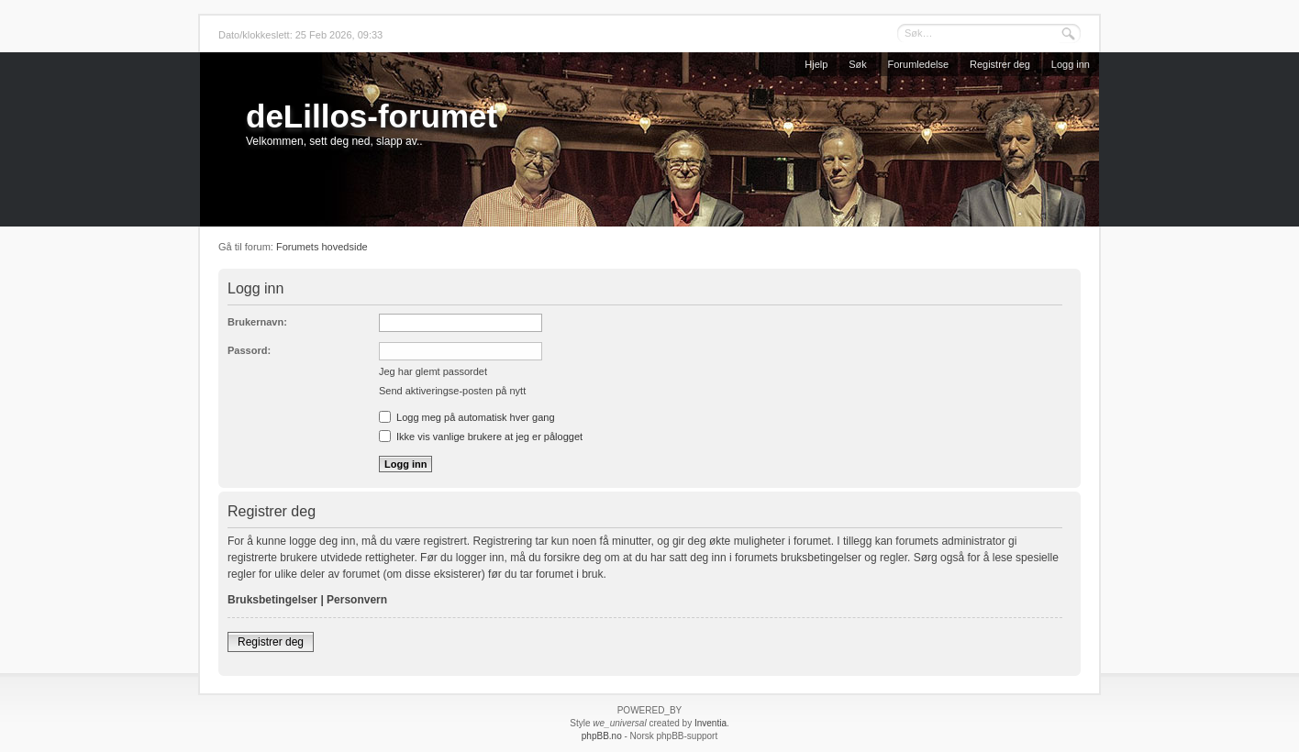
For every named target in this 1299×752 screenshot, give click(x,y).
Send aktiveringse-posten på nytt (452, 390)
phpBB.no (602, 736)
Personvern (357, 599)
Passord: (249, 350)
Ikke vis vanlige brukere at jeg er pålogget (481, 436)
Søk (858, 64)
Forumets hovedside (322, 246)
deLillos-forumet (371, 116)
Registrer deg (1000, 64)
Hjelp (816, 64)
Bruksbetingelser (272, 599)
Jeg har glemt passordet (433, 371)
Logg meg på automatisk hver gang (467, 417)
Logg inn (1070, 64)
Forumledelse (918, 64)
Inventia (710, 723)
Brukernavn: (257, 321)
